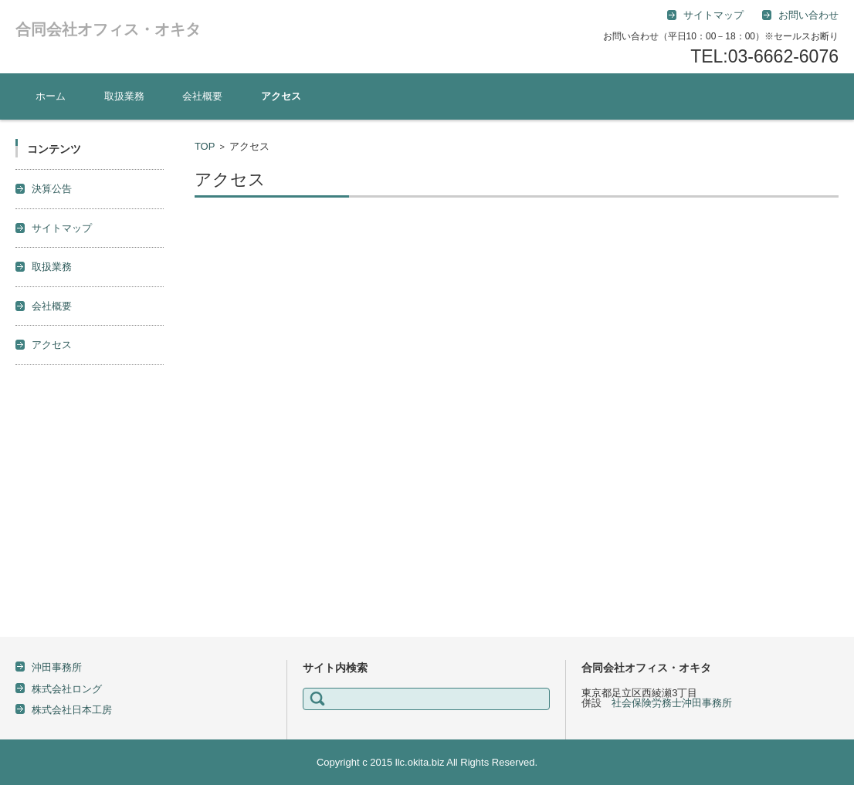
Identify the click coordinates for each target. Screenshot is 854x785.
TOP (205, 146)
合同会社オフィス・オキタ (108, 29)
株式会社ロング (67, 689)
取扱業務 (124, 96)
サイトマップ (62, 228)
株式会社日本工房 (72, 710)
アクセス (281, 96)
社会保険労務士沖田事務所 (672, 703)
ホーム (51, 96)
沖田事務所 (57, 667)
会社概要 (202, 96)
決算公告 (52, 189)
